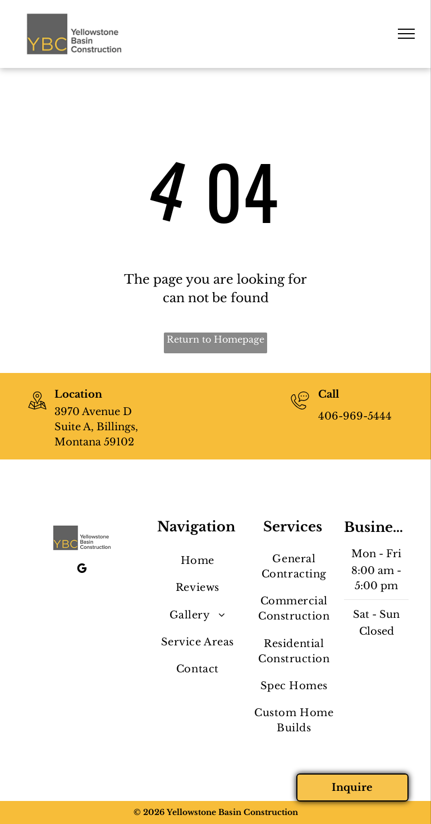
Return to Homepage (215, 339)
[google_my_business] (82, 570)
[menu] (406, 33)
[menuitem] (197, 561)
